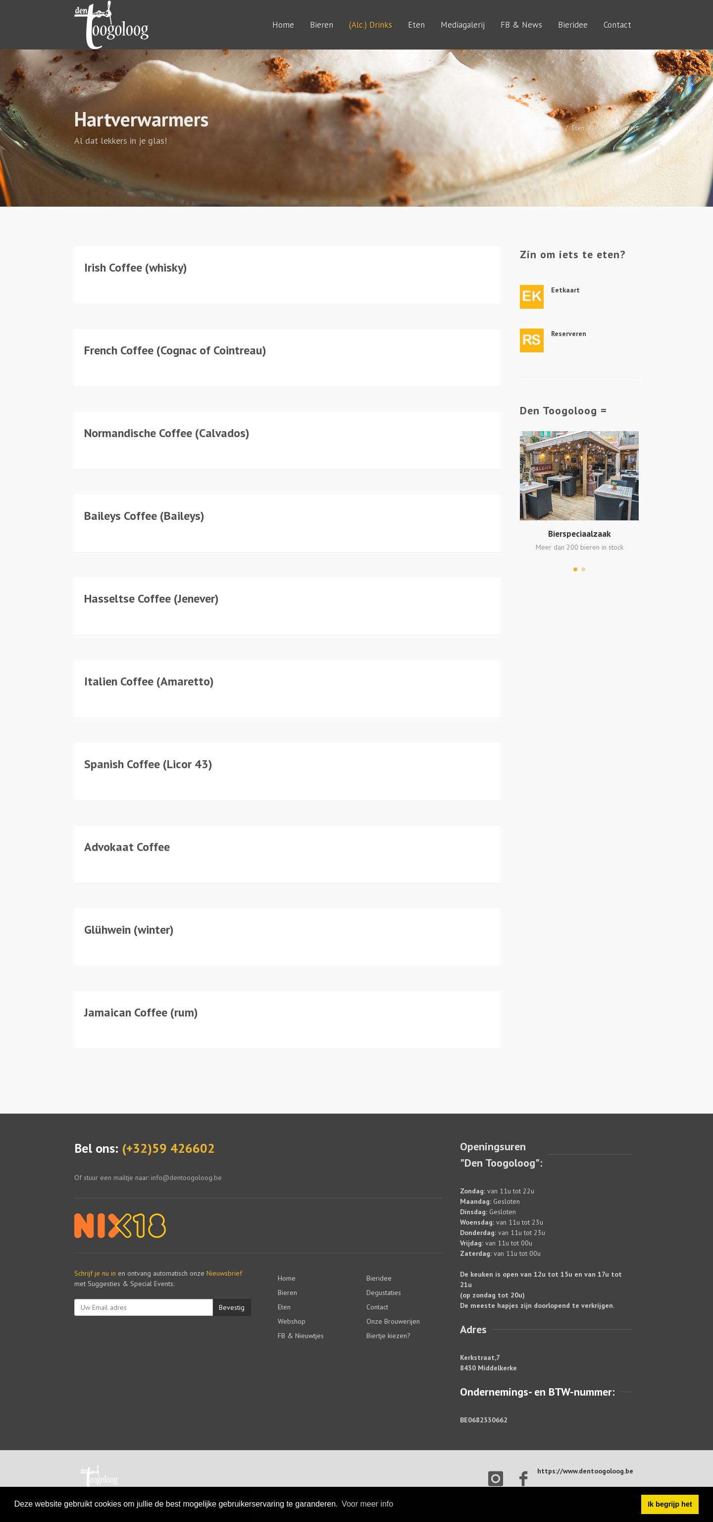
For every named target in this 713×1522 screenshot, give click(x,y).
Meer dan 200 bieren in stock (579, 547)
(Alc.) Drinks (370, 24)
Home (283, 24)
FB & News (521, 24)
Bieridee (573, 24)
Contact (617, 24)
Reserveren (568, 333)
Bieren (321, 24)
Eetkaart (565, 289)
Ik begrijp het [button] (670, 1504)
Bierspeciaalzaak (579, 533)
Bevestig (232, 1307)
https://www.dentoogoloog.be (585, 1470)
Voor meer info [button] (367, 1504)
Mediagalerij (463, 24)
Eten (416, 24)
